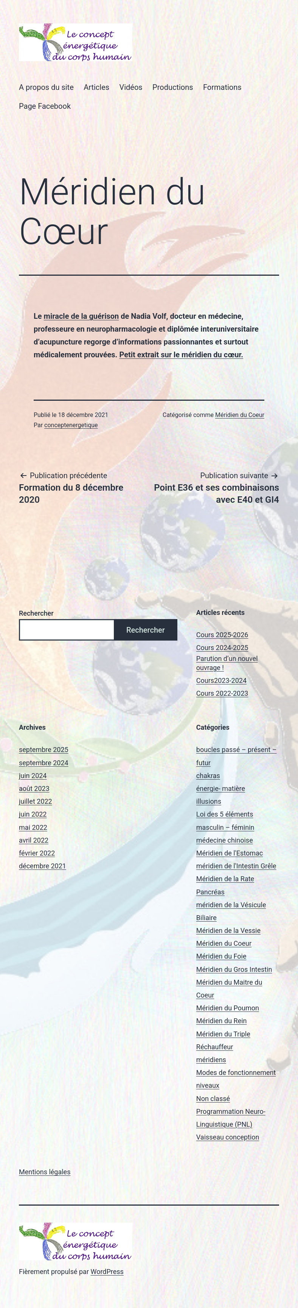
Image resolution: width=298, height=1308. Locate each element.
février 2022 (37, 853)
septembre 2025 (43, 750)
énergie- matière (220, 788)
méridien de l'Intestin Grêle (236, 866)
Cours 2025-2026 (222, 635)
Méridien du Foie (221, 956)
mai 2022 (33, 827)
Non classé (213, 1099)
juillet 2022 (35, 801)
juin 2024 (33, 776)
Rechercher (36, 613)
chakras (208, 776)
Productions (172, 87)
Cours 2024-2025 (222, 648)
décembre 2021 (42, 866)
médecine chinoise (224, 840)
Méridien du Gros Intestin (234, 969)
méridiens (211, 1060)
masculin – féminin (225, 827)
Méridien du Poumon (227, 1008)
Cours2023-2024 (221, 680)
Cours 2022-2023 (222, 693)
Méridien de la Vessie (228, 930)
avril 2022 (33, 840)
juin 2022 (33, 814)
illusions (208, 801)
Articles (96, 87)
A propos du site (46, 87)
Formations (222, 87)
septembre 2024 (43, 763)
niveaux (207, 1085)
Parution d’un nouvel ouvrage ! (227, 663)
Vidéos (130, 87)
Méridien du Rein (221, 1021)
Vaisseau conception (227, 1137)
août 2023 (34, 788)
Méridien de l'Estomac (229, 853)
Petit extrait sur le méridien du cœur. (181, 354)
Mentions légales (44, 1172)
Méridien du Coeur (239, 414)
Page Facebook (45, 106)
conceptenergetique (71, 425)
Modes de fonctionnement (236, 1072)
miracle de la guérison (81, 316)
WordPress (106, 1272)
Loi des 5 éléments (224, 814)
